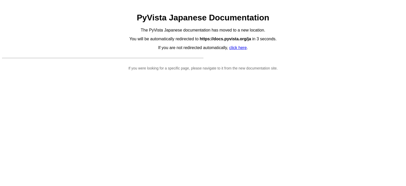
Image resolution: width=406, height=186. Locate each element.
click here (238, 47)
